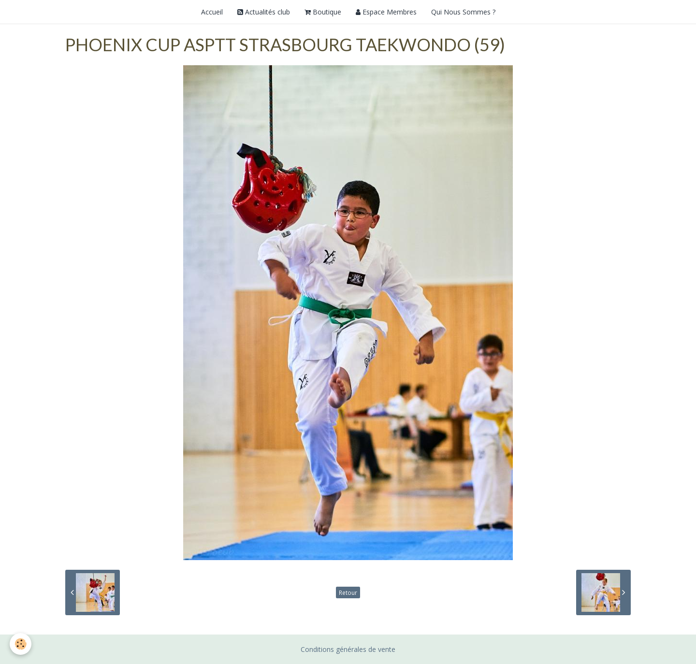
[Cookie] (20, 644)
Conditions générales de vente (348, 649)
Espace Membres (386, 11)
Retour (348, 592)
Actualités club (263, 11)
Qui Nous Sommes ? (463, 11)
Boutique (322, 11)
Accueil (212, 11)
